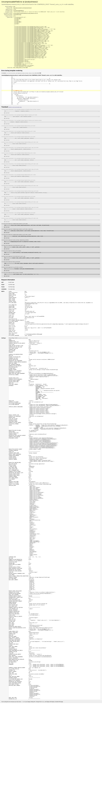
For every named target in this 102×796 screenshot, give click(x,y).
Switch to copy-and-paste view (15, 119)
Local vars (6, 125)
